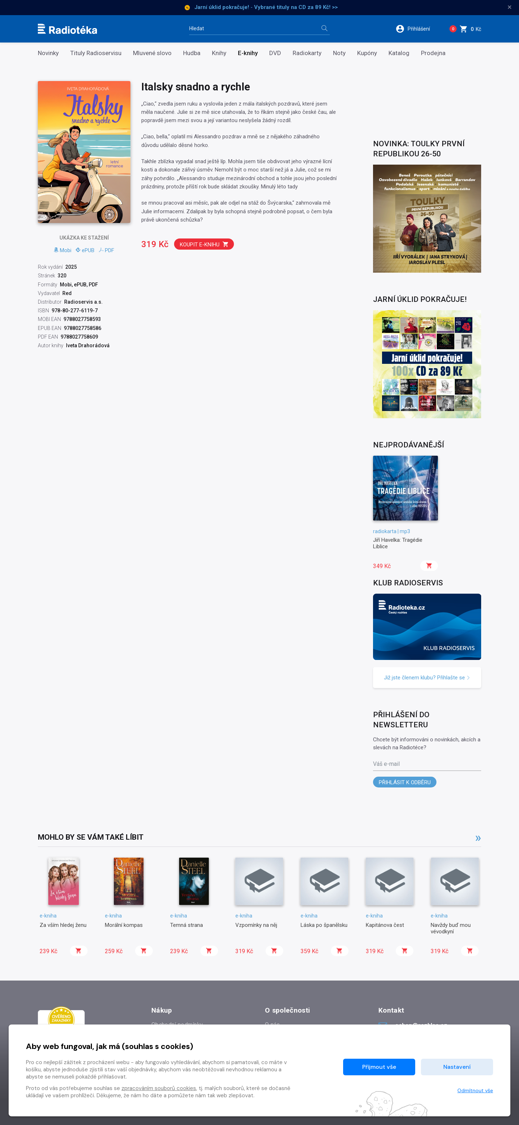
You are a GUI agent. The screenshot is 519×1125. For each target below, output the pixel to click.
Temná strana (186, 925)
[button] (417, 29)
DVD (275, 53)
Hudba (191, 53)
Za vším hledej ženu (63, 925)
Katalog (399, 53)
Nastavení (457, 1067)
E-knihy (248, 53)
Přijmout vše (379, 1067)
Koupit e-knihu (204, 244)
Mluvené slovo (152, 53)
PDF (106, 250)
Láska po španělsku (324, 925)
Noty (339, 53)
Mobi (62, 250)
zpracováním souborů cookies (158, 1088)
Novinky (48, 53)
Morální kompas (124, 925)
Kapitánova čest (385, 925)
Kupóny (367, 53)
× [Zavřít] (509, 7)
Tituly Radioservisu (95, 53)
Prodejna (433, 53)
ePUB (85, 250)
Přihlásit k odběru (405, 782)
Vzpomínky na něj (256, 925)
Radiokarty (307, 53)
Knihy (219, 53)
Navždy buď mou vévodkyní (451, 928)
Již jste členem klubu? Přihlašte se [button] (427, 677)
